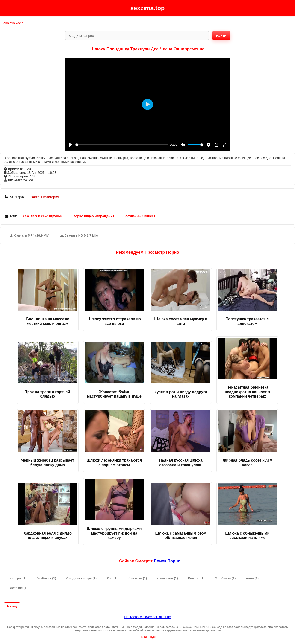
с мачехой (167, 578)
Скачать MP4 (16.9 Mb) (29, 235)
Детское (18, 588)
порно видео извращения (93, 216)
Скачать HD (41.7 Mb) (79, 235)
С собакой (225, 578)
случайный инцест (140, 216)
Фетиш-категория (45, 197)
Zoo (112, 578)
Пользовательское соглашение (147, 617)
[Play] (70, 144)
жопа (252, 578)
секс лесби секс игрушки (42, 216)
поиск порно (167, 561)
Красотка (137, 578)
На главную (147, 637)
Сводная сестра (81, 578)
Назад (12, 606)
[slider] (121, 145)
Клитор (196, 578)
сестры (18, 578)
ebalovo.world (13, 23)
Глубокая (46, 578)
